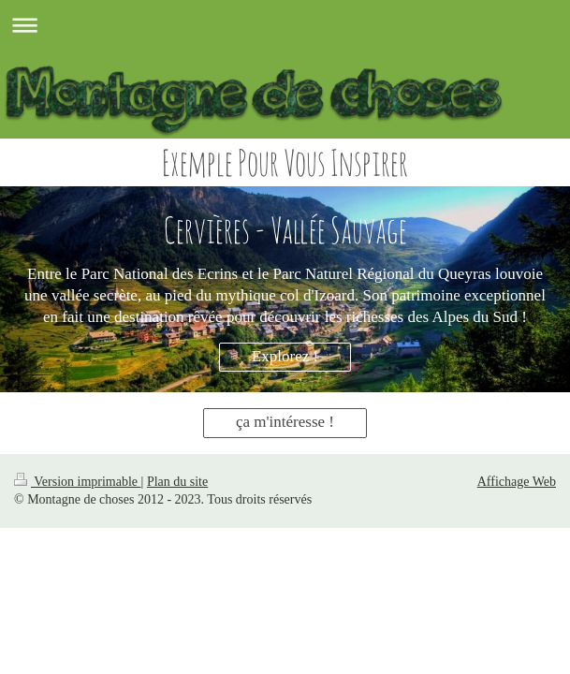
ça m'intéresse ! (285, 422)
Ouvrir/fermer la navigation (285, 25)
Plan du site (177, 482)
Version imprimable (77, 482)
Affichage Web (516, 482)
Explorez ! (285, 356)
